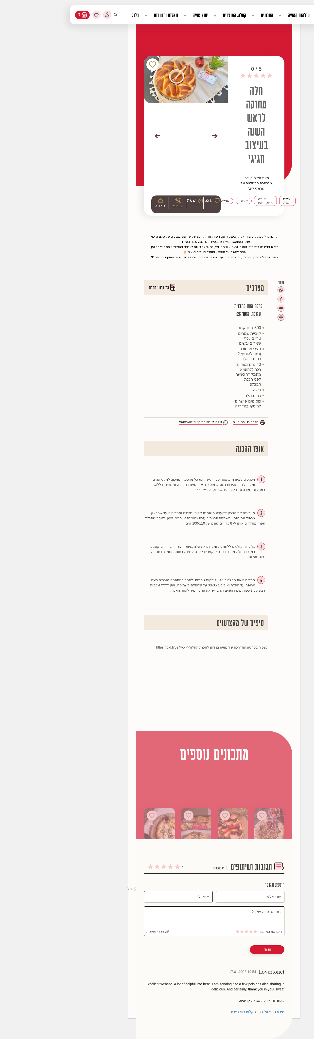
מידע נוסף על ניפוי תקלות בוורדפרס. (200, 1012)
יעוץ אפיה (143, 15)
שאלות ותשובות (109, 15)
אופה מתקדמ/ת (208, 201)
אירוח (186, 201)
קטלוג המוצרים (177, 15)
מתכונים (210, 15)
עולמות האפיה (241, 15)
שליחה (210, 949)
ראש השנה (230, 201)
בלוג (78, 15)
